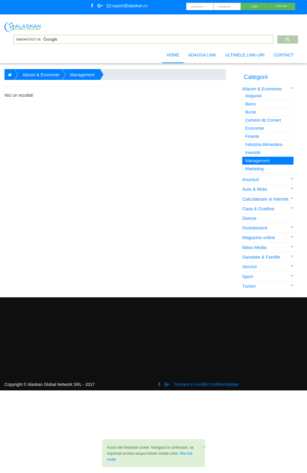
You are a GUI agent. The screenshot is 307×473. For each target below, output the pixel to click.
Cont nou (281, 6)
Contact (283, 55)
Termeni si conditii (190, 384)
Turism (268, 286)
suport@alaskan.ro (127, 5)
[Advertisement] (115, 146)
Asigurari (253, 95)
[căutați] (142, 39)
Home (173, 55)
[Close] (204, 447)
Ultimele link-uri (244, 55)
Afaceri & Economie (268, 88)
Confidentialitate (224, 384)
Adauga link (202, 55)
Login (254, 6)
